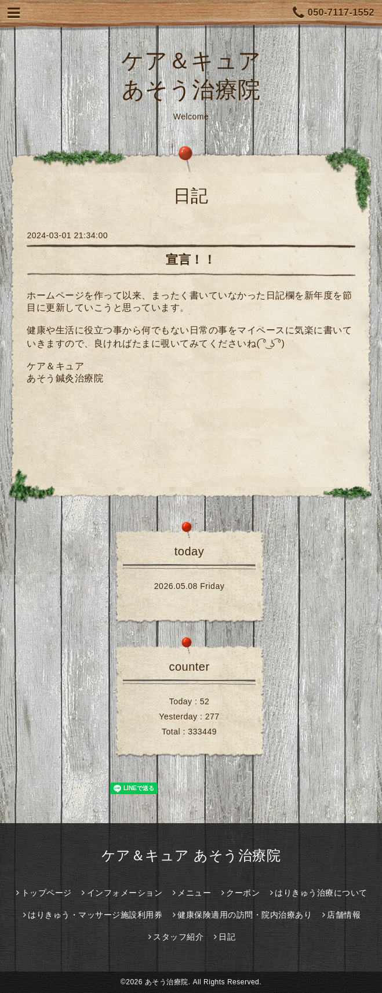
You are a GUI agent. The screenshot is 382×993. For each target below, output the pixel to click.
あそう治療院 (166, 982)
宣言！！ (191, 259)
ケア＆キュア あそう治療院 (191, 855)
